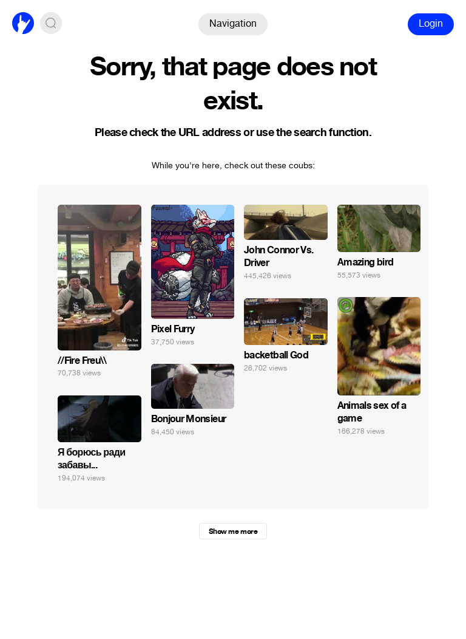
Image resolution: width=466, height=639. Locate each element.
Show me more (233, 531)
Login (431, 23)
